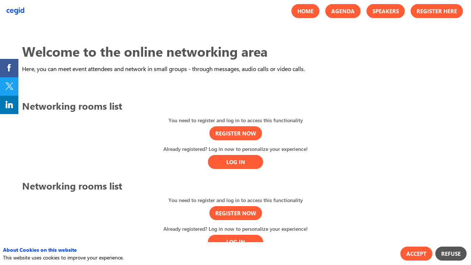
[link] (9, 68)
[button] (305, 11)
